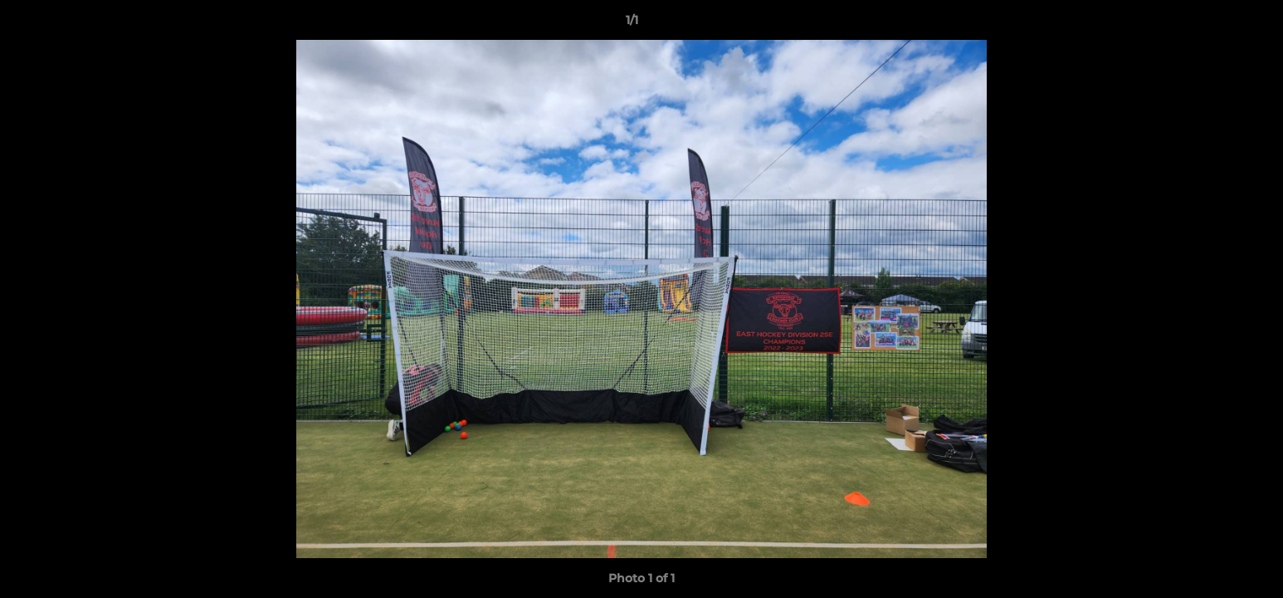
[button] (1213, 24)
